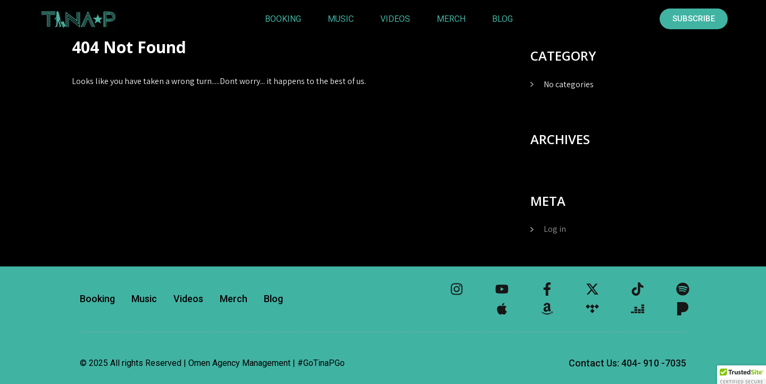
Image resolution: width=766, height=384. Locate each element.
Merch (451, 19)
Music (341, 19)
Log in (555, 229)
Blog (502, 19)
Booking (283, 19)
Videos (395, 19)
